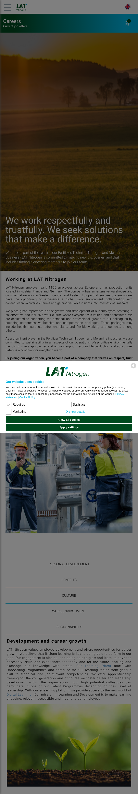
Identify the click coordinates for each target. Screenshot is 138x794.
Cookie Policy (27, 397)
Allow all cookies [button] (69, 419)
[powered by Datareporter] (133, 368)
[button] (75, 411)
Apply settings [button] (69, 427)
